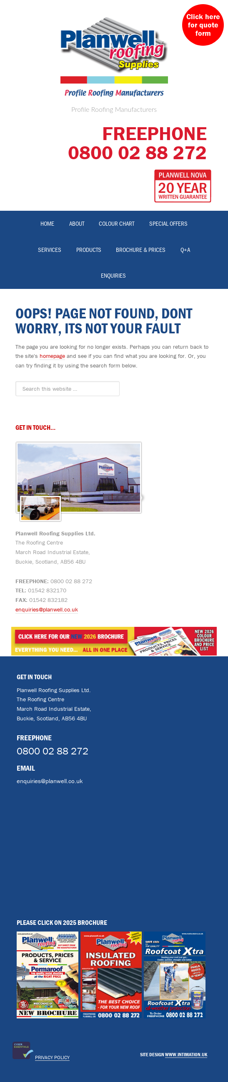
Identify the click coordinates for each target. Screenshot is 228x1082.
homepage (52, 356)
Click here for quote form (203, 24)
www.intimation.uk (186, 1054)
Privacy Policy (52, 1057)
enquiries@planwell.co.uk (46, 609)
